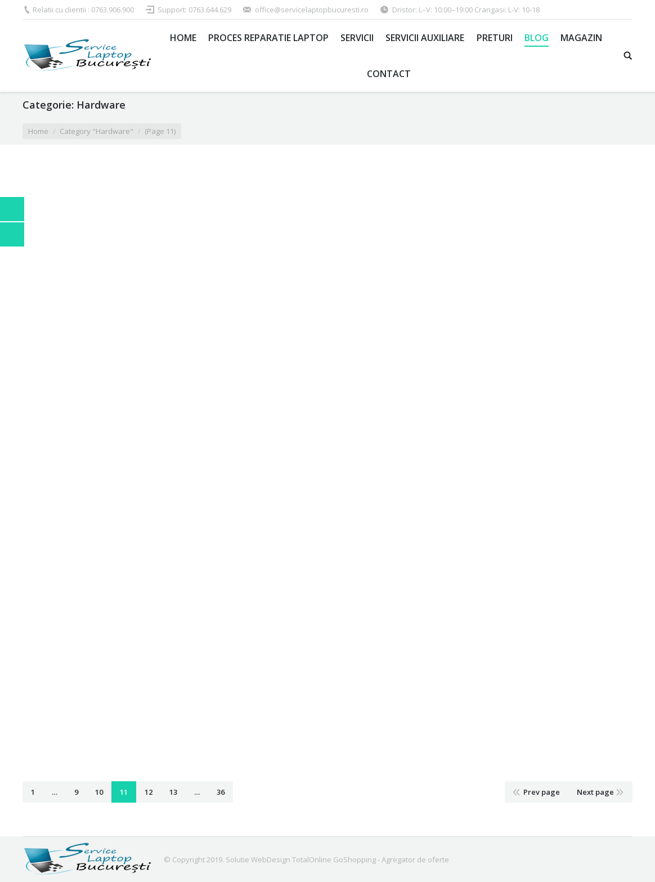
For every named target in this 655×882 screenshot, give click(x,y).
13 (173, 792)
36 (221, 792)
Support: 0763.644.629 (194, 10)
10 (99, 792)
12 (148, 792)
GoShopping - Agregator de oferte (391, 859)
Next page (595, 792)
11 (124, 792)
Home (38, 131)
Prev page (541, 792)
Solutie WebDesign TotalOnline (278, 859)
